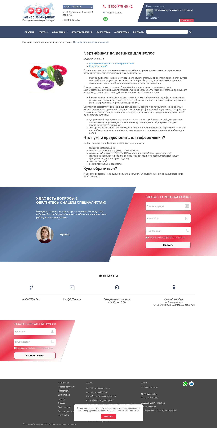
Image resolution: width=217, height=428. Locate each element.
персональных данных (176, 237)
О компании (59, 32)
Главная (29, 32)
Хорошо (108, 416)
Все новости (186, 20)
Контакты (138, 32)
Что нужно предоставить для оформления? (111, 63)
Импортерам (103, 32)
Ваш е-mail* (153, 218)
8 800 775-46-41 (31, 299)
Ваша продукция (155, 206)
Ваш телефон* (22, 342)
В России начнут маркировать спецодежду (174, 10)
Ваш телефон (154, 231)
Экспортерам (121, 32)
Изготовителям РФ (81, 32)
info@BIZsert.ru (112, 13)
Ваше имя (20, 331)
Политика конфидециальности (64, 424)
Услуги (43, 32)
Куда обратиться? (98, 66)
